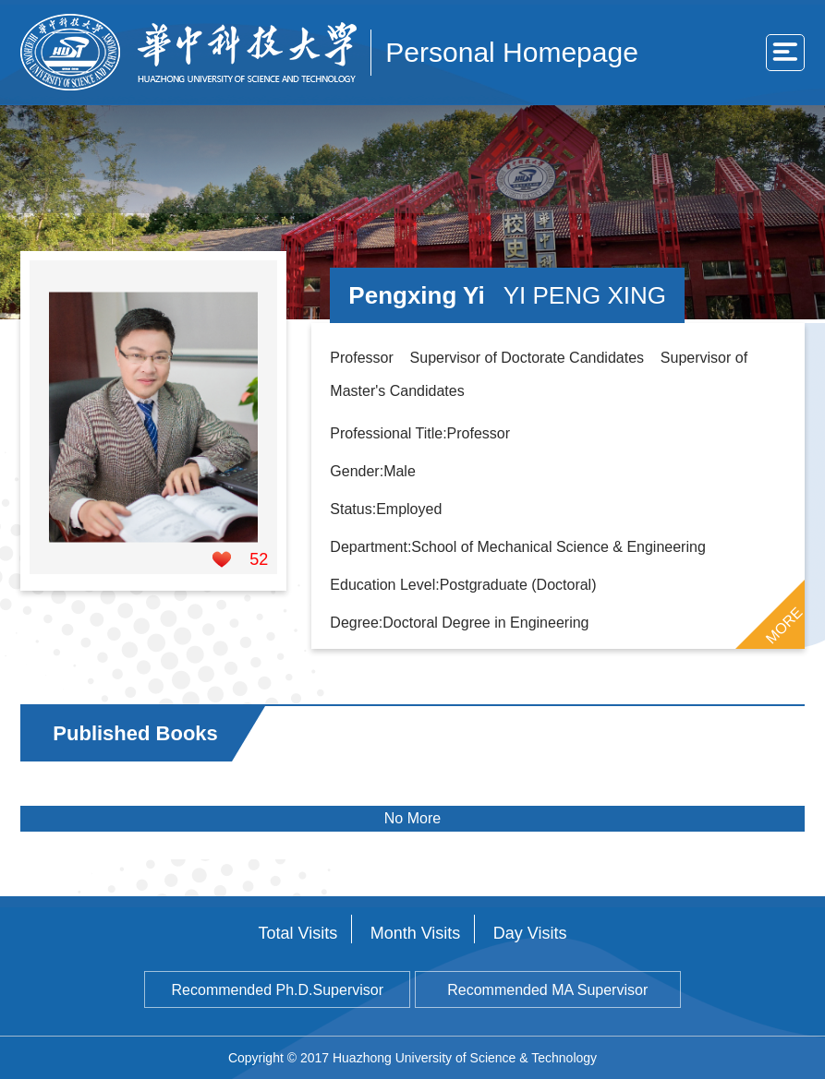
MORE (783, 625)
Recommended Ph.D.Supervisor (277, 990)
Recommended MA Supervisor (547, 990)
